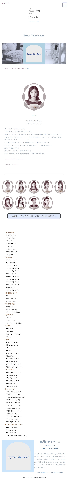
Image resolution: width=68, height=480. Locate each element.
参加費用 (9, 241)
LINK (9, 337)
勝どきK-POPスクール (14, 419)
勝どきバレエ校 (12, 427)
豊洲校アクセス (11, 252)
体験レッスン (11, 249)
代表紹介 (9, 306)
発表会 (9, 317)
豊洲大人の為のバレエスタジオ (16, 397)
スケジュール (11, 246)
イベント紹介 (11, 320)
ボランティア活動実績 (14, 323)
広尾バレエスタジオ (13, 408)
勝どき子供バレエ (12, 342)
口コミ (9, 295)
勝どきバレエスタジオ (14, 391)
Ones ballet (10, 348)
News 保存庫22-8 (12, 268)
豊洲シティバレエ (12, 413)
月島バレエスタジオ (13, 400)
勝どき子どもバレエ (13, 372)
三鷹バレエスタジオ (13, 402)
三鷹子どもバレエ (12, 359)
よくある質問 (11, 298)
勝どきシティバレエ (13, 405)
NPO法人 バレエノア (12, 164)
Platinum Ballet (12, 345)
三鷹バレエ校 (11, 433)
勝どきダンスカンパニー (14, 367)
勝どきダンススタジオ (14, 416)
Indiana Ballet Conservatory (14, 159)
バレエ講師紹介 (11, 309)
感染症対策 (10, 287)
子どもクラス (11, 235)
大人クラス (10, 238)
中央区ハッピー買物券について (16, 435)
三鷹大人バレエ (12, 356)
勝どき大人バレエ (12, 353)
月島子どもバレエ (12, 375)
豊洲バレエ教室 (12, 386)
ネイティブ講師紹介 (13, 312)
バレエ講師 (20, 68)
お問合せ (10, 254)
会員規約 (10, 331)
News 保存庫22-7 (12, 271)
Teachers (13, 68)
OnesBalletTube (12, 361)
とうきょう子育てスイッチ (14, 424)
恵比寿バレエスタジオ (14, 411)
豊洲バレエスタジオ (13, 394)
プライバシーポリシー (14, 334)
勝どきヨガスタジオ (13, 364)
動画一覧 (10, 328)
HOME (6, 68)
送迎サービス (11, 243)
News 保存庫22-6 (12, 273)
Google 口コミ (11, 301)
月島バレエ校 (11, 430)
